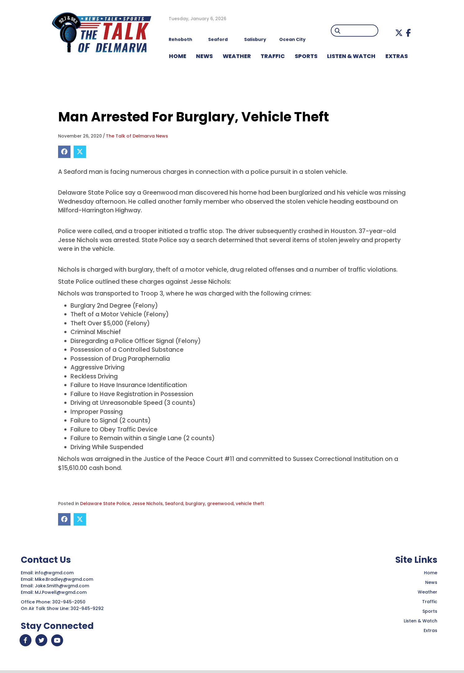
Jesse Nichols (147, 503)
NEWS (204, 56)
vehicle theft (250, 503)
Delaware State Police (105, 503)
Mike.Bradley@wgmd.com (64, 579)
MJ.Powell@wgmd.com (62, 592)
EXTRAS (396, 56)
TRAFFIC (273, 56)
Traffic (429, 601)
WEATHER (237, 56)
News (431, 582)
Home (430, 573)
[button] (399, 33)
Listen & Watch (420, 621)
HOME (177, 56)
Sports (306, 56)
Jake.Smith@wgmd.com (62, 586)
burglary (195, 503)
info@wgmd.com (55, 573)
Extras (430, 630)
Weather (427, 592)
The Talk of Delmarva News (137, 136)
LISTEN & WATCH (351, 56)
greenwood (220, 503)
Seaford (174, 503)
